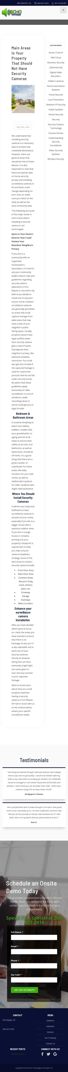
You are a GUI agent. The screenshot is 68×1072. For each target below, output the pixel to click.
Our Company (50, 1038)
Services (50, 1032)
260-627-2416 (8, 1029)
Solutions (50, 1020)
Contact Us (24, 3)
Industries (50, 1026)
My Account (59, 3)
